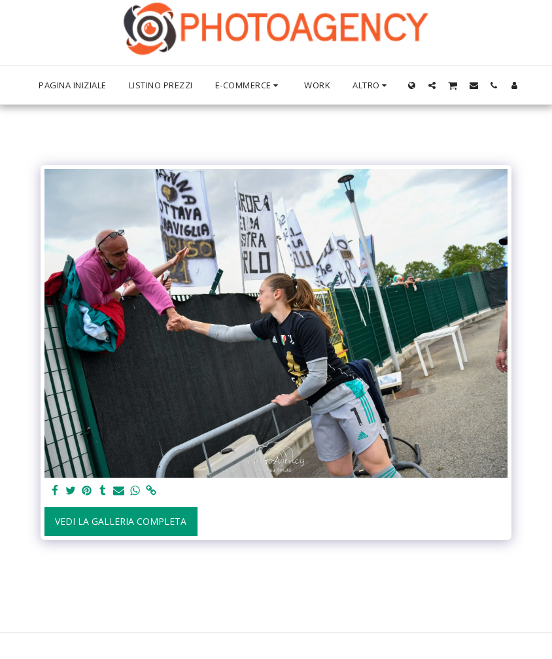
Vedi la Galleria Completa (120, 521)
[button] (432, 85)
